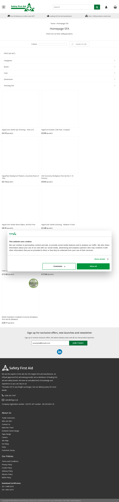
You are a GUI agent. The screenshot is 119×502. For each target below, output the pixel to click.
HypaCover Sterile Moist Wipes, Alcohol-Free (18, 224)
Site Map (5, 440)
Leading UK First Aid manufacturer (59, 16)
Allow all (93, 266)
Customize (59, 266)
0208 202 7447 (10, 395)
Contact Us (6, 424)
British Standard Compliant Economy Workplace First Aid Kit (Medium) (20, 318)
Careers (5, 437)
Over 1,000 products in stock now (98, 16)
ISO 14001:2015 (8, 490)
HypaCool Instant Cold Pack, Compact (55, 130)
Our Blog (5, 444)
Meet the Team (8, 427)
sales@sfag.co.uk (11, 400)
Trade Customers (8, 418)
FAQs (4, 447)
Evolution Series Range (10, 431)
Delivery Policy (7, 471)
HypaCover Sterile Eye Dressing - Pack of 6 (18, 130)
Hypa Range (6, 434)
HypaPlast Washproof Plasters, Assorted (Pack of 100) (20, 177)
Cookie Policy (7, 468)
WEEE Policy (6, 477)
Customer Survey (8, 450)
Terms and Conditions (10, 461)
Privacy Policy (7, 464)
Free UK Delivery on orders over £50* (21, 16)
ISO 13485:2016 (8, 486)
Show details (99, 259)
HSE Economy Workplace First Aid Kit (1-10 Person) (57, 177)
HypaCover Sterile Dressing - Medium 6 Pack (58, 224)
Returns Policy (7, 474)
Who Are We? (7, 421)
